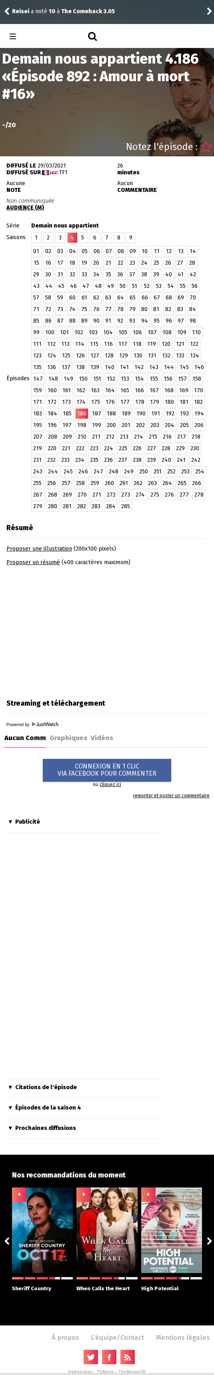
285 (125, 506)
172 (52, 402)
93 (132, 320)
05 (85, 251)
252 (171, 471)
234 (79, 460)
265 (182, 483)
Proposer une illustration (39, 548)
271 (96, 494)
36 (120, 274)
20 (96, 262)
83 (180, 309)
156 (168, 378)
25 (156, 262)
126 (80, 355)
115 (94, 344)
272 (111, 494)
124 (51, 355)
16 (48, 262)
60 (72, 297)
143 (153, 367)
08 (121, 251)
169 (183, 390)
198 (81, 425)
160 (52, 390)
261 (124, 483)
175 (95, 402)
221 (66, 448)
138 (80, 367)
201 (126, 425)
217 (181, 436)
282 (81, 506)
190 (141, 413)
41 (181, 274)
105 (122, 332)
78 (120, 309)
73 (60, 309)
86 (48, 320)
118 (137, 344)
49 (110, 286)
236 (108, 460)
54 (171, 286)
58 (48, 297)
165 (124, 390)
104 (108, 332)
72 (48, 309)
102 (78, 332)
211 (96, 436)
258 (80, 483)
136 (51, 367)
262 (138, 483)
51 (134, 286)
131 (152, 355)
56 (195, 286)
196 (52, 425)
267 (37, 494)
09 (133, 251)
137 (66, 367)
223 (94, 448)
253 (185, 471)
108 (167, 332)
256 (51, 483)
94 (144, 320)
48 (98, 286)
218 (196, 436)
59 (60, 297)
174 (81, 402)
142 (139, 367)
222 (80, 448)
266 (196, 483)
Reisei (20, 11)
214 (138, 436)
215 (153, 436)
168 (169, 390)
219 (37, 448)
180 (169, 402)
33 (84, 274)
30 (48, 274)
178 (139, 402)
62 (96, 297)
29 (36, 274)
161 (66, 390)
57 (36, 297)
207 (37, 436)
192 (170, 413)
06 (97, 251)
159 (37, 390)
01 (36, 251)
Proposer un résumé (33, 562)
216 (167, 436)
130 (138, 355)
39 (156, 274)
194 (199, 413)
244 (53, 471)
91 (108, 320)
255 (37, 483)
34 (96, 274)
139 (94, 367)
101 (64, 332)
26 (168, 262)
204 (169, 425)
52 (147, 286)
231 (37, 460)
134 (194, 355)
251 (158, 471)
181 (184, 402)
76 (96, 309)
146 (199, 367)
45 (61, 286)
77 (108, 309)
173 (66, 402)
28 (192, 262)
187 (96, 413)
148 (53, 378)
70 (193, 297)
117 (122, 344)
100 (49, 332)
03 (60, 251)
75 (84, 309)
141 (124, 367)
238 (137, 460)
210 (82, 436)
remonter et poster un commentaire (171, 795)
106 (137, 332)
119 (151, 344)
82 (168, 309)
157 (182, 378)
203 (154, 425)
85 (36, 320)
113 (65, 344)
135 (37, 367)
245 (68, 471)
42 (193, 274)
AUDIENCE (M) (25, 207)
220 (52, 448)
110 (196, 332)
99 (36, 332)
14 (193, 251)
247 (98, 471)
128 (109, 355)
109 (181, 332)
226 (137, 448)
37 (132, 274)
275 (154, 494)
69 (181, 297)
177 (125, 402)
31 (60, 274)
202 (140, 425)
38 (144, 274)
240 (166, 460)
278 (199, 494)
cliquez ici (110, 784)
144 (169, 367)
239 (151, 460)
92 (120, 320)
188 (111, 413)
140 (109, 367)
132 (166, 355)
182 (198, 402)
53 (159, 286)
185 (67, 413)
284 (111, 506)
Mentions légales (183, 1337)
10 (145, 251)
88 (72, 320)
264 (167, 483)
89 (84, 320)
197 (67, 425)
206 (199, 425)
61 (84, 297)
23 (132, 262)
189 (126, 413)
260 (109, 483)
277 (184, 494)
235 (94, 460)
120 (166, 344)
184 (52, 413)
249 (129, 471)
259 (94, 483)
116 (108, 344)
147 (38, 378)
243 (37, 471)
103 (93, 332)
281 (67, 506)
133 (180, 355)
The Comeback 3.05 (88, 11)
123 (37, 355)
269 (67, 494)
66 (145, 297)
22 (120, 262)
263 (152, 483)
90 (96, 320)
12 (169, 251)
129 (123, 355)
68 (169, 297)
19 (84, 262)
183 (37, 413)
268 (52, 494)
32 (72, 274)
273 (125, 494)
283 (96, 506)
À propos (65, 1337)
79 (132, 309)
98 (193, 320)
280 (52, 506)
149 (68, 378)
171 (37, 402)
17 (60, 262)
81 (156, 309)
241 (181, 460)
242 (195, 460)
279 (37, 506)
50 (123, 286)
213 (124, 436)
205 (184, 425)
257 (66, 483)
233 (65, 460)
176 (110, 402)
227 (151, 448)
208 (52, 436)
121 (180, 344)
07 (109, 251)
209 (67, 436)
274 (140, 494)
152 (111, 378)
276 (169, 494)
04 (72, 251)
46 (73, 286)
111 (37, 344)
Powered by (32, 724)
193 (184, 413)
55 (183, 286)
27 (180, 262)
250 (143, 471)
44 (48, 286)
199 (96, 425)
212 (110, 436)
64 (120, 297)
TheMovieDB (132, 1372)
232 (51, 460)
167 (154, 390)
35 (108, 274)
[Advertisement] (73, 630)
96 (169, 320)
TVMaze (105, 1372)
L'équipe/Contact (117, 1337)
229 (180, 448)
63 (108, 297)
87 (60, 320)
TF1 (63, 172)
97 (181, 320)
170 (198, 390)
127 (94, 355)
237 (122, 460)
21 (108, 262)
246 (83, 471)
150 (83, 378)
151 (97, 378)
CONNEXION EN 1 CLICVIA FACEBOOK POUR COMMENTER (107, 769)
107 (152, 332)
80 (144, 309)
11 (157, 251)
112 (51, 344)
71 (36, 309)
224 (108, 448)
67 (157, 297)
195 (37, 425)
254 (199, 471)
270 (82, 494)
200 (111, 425)
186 (81, 413)
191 (155, 413)
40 (168, 274)
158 (196, 378)
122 (194, 344)
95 (157, 320)
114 (79, 344)
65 (133, 297)
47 (85, 286)
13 (181, 251)
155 (154, 378)
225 (123, 448)
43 (36, 286)
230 (194, 448)
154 (139, 378)
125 (66, 355)
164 (110, 390)
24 (144, 262)
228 (166, 448)
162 (80, 390)
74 (72, 309)
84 (192, 309)
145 (184, 367)
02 (48, 251)
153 (125, 378)
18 (72, 262)
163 (95, 390)
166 (139, 390)
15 (36, 262)
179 (154, 402)
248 (113, 471)
